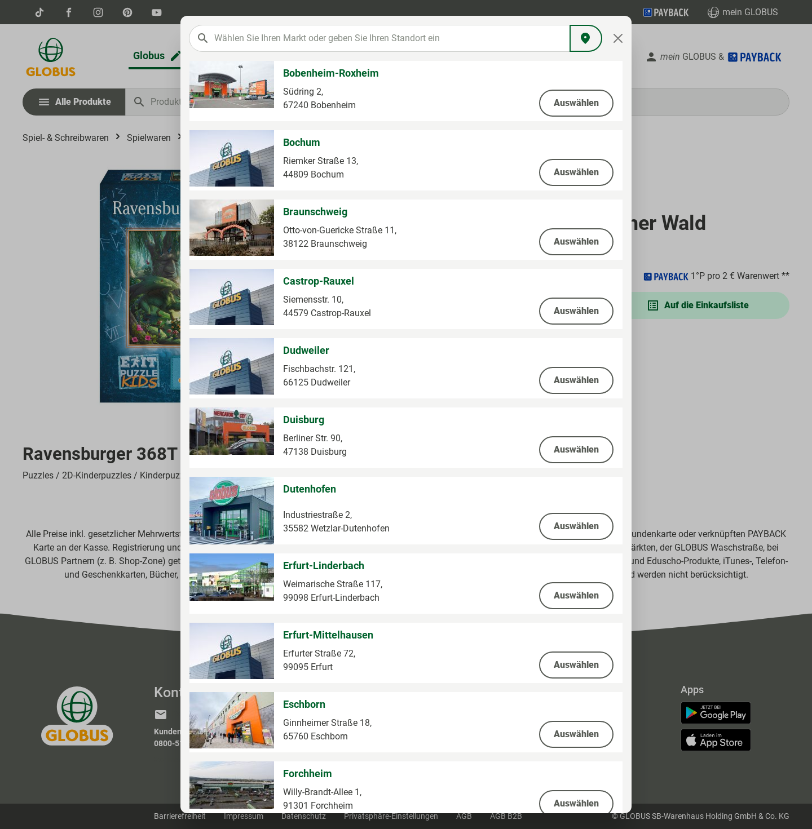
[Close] (618, 38)
